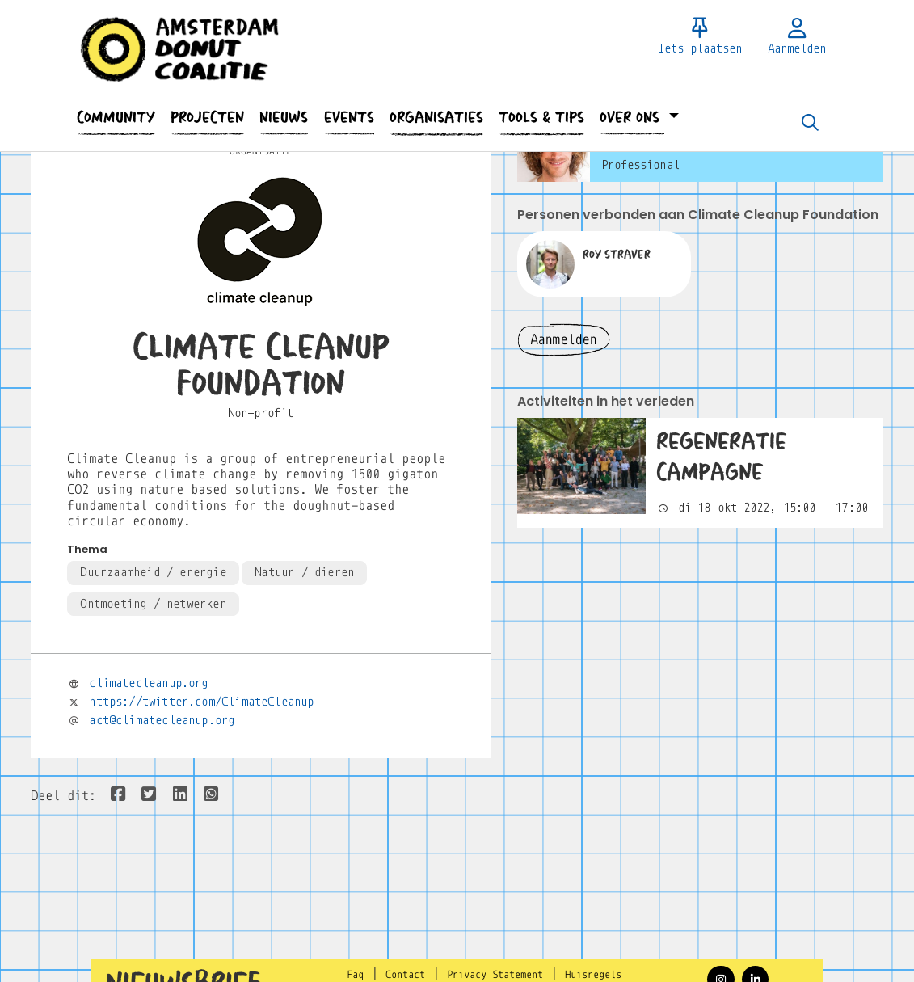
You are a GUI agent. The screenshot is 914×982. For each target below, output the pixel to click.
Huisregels (593, 974)
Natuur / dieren (304, 572)
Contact (405, 974)
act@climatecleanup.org (161, 720)
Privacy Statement (495, 974)
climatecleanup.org (148, 682)
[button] (116, 117)
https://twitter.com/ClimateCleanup (201, 701)
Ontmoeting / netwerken (152, 603)
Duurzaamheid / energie (152, 572)
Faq (355, 974)
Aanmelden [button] (563, 340)
